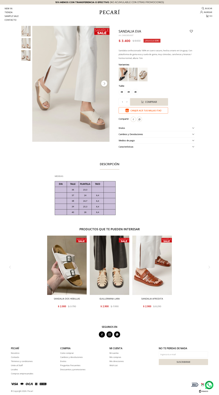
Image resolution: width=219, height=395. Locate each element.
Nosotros (15, 353)
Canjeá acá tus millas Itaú (145, 110)
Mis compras (115, 357)
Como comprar (67, 353)
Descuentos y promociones (72, 369)
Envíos (63, 361)
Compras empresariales (22, 373)
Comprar (151, 102)
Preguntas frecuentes (70, 365)
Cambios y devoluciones (71, 357)
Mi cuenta (113, 353)
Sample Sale (12, 16)
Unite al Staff (17, 365)
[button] (104, 83)
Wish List (113, 365)
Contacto (10, 19)
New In (8, 8)
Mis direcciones (116, 361)
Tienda (8, 12)
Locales (14, 369)
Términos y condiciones (22, 361)
